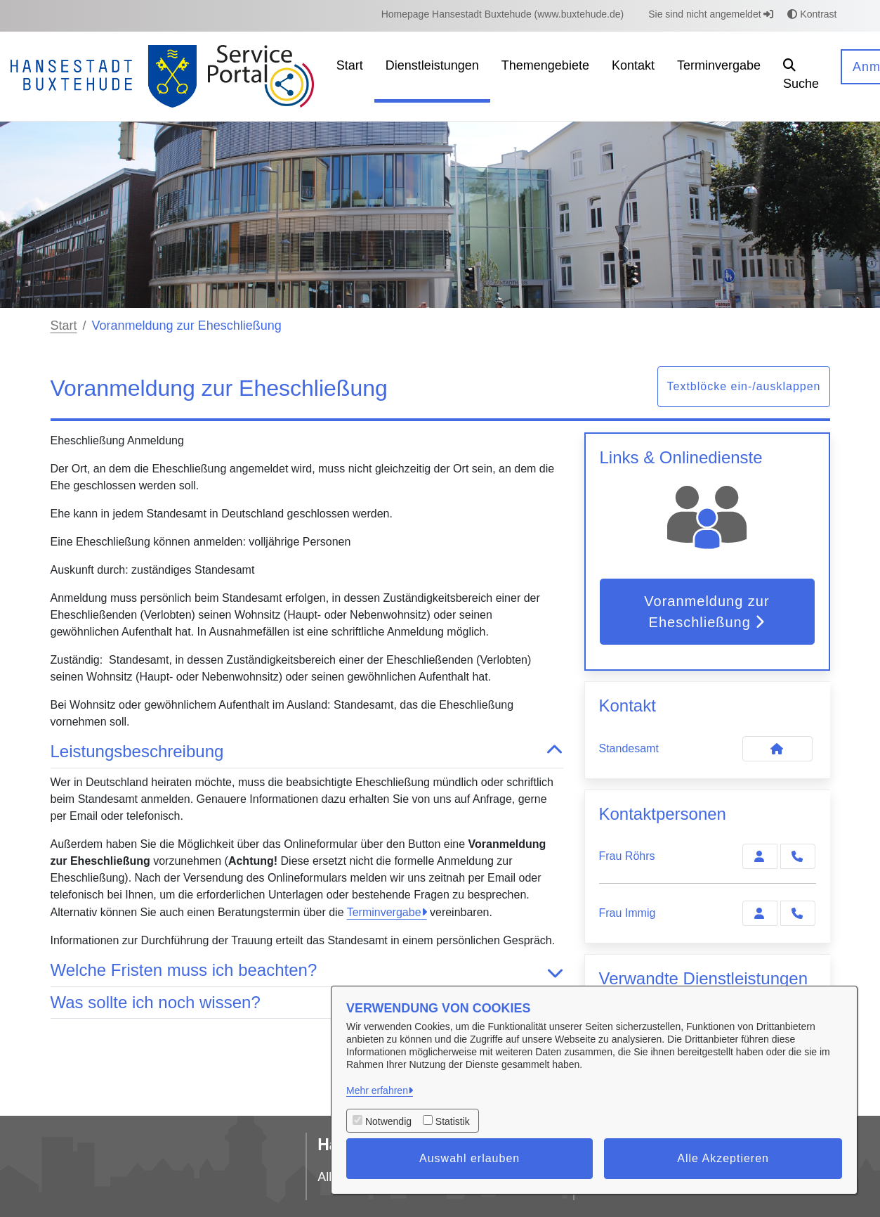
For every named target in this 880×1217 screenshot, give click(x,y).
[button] (801, 76)
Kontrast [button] (811, 14)
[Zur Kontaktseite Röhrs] (759, 856)
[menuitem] (503, 14)
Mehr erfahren (377, 1090)
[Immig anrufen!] (797, 913)
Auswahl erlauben (469, 1158)
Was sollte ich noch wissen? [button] (307, 1003)
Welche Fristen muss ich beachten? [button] (307, 970)
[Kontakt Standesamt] (777, 748)
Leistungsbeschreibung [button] (307, 752)
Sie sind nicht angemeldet (710, 14)
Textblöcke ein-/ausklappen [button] (743, 386)
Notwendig (388, 1121)
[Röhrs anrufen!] (797, 856)
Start (64, 325)
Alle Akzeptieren (723, 1158)
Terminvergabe (384, 912)
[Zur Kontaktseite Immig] (759, 913)
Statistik (452, 1121)
